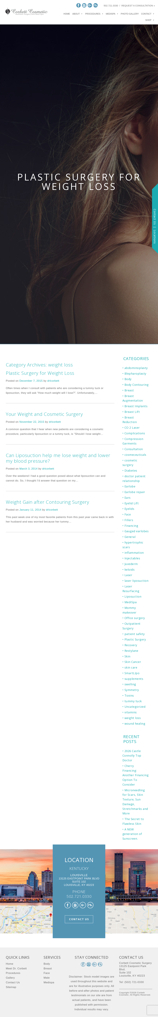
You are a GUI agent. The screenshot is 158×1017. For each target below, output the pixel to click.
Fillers (128, 520)
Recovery (130, 645)
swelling (130, 684)
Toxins (129, 695)
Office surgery (134, 618)
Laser (128, 575)
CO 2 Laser (132, 427)
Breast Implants (136, 406)
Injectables (132, 558)
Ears (127, 497)
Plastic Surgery (135, 639)
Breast (129, 390)
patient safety (134, 634)
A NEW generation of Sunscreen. (132, 834)
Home (66, 14)
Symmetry (131, 690)
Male (47, 977)
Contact (148, 14)
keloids (129, 569)
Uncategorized (135, 707)
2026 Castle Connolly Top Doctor (131, 755)
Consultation (133, 449)
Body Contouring (136, 385)
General (130, 537)
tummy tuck (133, 701)
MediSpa (130, 602)
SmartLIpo (132, 673)
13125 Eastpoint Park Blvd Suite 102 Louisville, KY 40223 (79, 880)
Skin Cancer (132, 662)
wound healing (134, 723)
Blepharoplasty (135, 373)
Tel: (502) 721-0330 (131, 982)
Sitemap (11, 987)
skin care (130, 667)
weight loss (132, 718)
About (77, 14)
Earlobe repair (134, 492)
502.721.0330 (111, 5)
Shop (149, 20)
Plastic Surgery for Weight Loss (40, 373)
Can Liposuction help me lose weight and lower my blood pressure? (58, 458)
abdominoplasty (136, 368)
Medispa (112, 14)
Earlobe (129, 486)
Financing (131, 526)
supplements (133, 679)
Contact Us (79, 919)
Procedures (94, 14)
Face (127, 514)
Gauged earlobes (136, 531)
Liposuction (132, 596)
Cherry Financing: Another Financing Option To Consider (135, 775)
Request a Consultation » (138, 5)
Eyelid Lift (131, 503)
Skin (127, 656)
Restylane (131, 651)
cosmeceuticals (135, 455)
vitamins (130, 712)
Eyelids (129, 509)
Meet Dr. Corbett (16, 968)
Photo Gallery (130, 14)
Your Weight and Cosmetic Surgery (44, 414)
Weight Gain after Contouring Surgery (47, 502)
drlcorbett (53, 380)
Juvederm (131, 564)
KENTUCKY (79, 868)
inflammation (134, 552)
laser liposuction (136, 581)
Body (128, 379)
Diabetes (130, 470)
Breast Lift (132, 412)
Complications (134, 433)
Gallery (10, 977)
